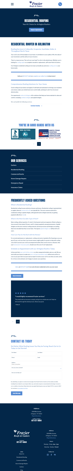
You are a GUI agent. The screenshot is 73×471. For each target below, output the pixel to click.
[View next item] (39, 144)
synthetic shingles (26, 97)
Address (13, 362)
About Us (21, 454)
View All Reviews (17, 276)
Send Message (16, 393)
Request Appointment (36, 30)
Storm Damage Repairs (22, 463)
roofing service (53, 66)
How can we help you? (16, 372)
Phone (13, 357)
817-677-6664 (36, 420)
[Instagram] (48, 455)
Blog (21, 470)
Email (39, 357)
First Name (14, 352)
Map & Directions (36, 416)
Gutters (22, 467)
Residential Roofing (21, 457)
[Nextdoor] (55, 455)
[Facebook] (51, 455)
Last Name (40, 352)
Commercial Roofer (21, 460)
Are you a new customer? (17, 367)
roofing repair (21, 62)
